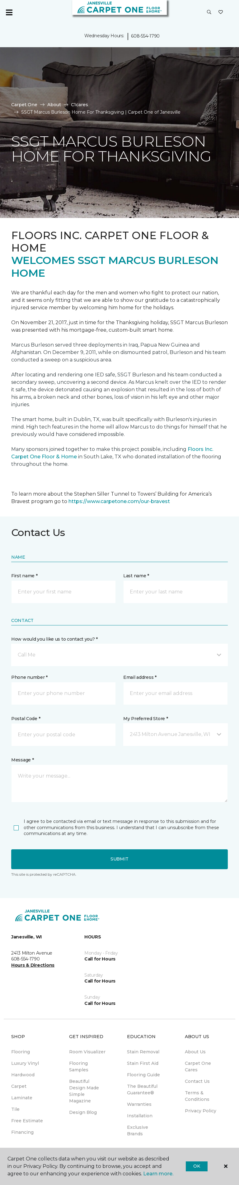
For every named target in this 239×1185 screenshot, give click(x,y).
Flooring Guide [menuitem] (143, 1075)
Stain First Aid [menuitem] (142, 1063)
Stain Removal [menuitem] (143, 1052)
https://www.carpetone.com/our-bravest (119, 501)
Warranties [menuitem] (139, 1104)
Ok (196, 1166)
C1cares (79, 104)
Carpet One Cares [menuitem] (198, 1066)
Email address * (140, 677)
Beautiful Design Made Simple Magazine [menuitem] (84, 1091)
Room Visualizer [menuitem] (87, 1052)
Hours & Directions (32, 965)
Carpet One (24, 104)
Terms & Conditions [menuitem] (197, 1096)
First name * (24, 576)
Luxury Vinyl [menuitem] (25, 1063)
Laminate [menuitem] (21, 1098)
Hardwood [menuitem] (23, 1075)
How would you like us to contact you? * (54, 639)
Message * (22, 760)
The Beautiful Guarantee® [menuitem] (142, 1089)
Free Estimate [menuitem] (27, 1121)
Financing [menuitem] (22, 1132)
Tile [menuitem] (15, 1109)
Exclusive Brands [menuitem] (137, 1130)
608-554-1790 (145, 36)
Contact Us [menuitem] (197, 1081)
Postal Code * (25, 718)
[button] (209, 12)
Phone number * (29, 677)
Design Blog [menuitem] (83, 1112)
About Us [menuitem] (195, 1052)
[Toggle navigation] (9, 12)
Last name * (136, 576)
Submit (119, 859)
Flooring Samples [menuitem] (78, 1066)
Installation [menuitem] (139, 1116)
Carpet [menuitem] (18, 1086)
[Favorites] (221, 12)
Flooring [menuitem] (20, 1052)
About (54, 104)
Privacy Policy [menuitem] (200, 1111)
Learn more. (158, 1174)
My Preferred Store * (145, 718)
